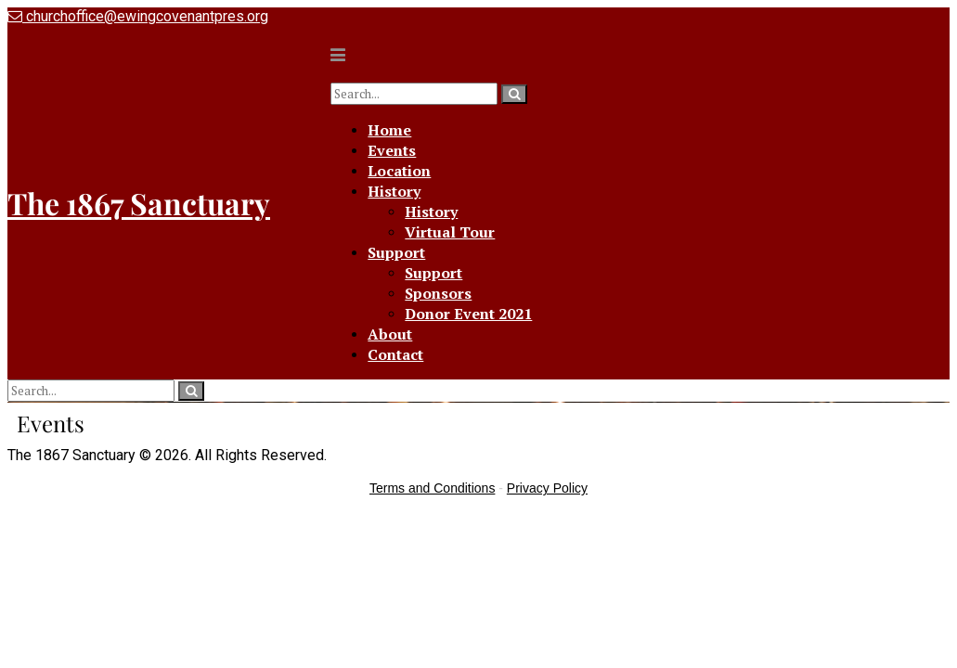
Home (389, 130)
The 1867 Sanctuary (138, 203)
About (390, 334)
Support (396, 252)
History (394, 191)
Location (399, 171)
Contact (395, 354)
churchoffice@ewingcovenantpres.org (137, 16)
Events (392, 150)
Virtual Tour (450, 232)
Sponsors (438, 293)
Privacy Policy (547, 488)
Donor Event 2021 (468, 313)
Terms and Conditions (432, 488)
